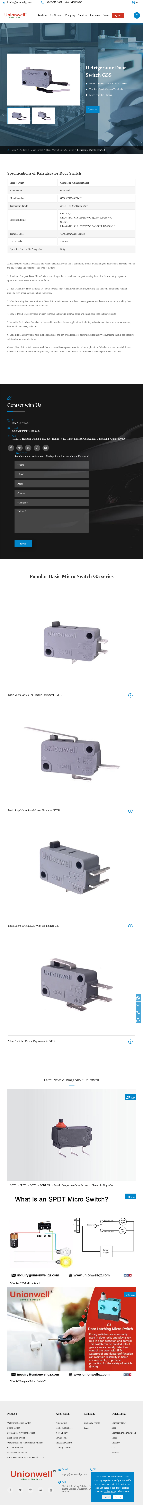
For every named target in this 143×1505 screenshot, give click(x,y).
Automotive (61, 1430)
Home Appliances (64, 1435)
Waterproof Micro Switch (19, 1430)
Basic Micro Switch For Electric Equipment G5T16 (35, 693)
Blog (113, 1435)
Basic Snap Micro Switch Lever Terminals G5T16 (34, 809)
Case (113, 1455)
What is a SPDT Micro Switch (28, 1289)
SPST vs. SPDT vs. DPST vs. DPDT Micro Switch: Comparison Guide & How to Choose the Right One (71, 1191)
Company (70, 15)
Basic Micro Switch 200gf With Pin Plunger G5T (34, 924)
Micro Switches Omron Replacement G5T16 (31, 1040)
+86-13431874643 (73, 2)
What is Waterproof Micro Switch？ (31, 1388)
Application (56, 15)
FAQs (86, 1435)
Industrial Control (64, 1450)
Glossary (115, 1450)
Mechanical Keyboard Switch (21, 1440)
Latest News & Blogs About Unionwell (71, 1081)
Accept (118, 1497)
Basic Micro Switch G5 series (60, 150)
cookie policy (110, 1491)
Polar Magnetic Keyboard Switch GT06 (25, 1465)
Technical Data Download (123, 1440)
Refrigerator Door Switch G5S (91, 150)
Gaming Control (63, 1455)
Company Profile (92, 1430)
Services (82, 15)
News (106, 15)
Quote (92, 109)
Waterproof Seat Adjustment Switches (25, 1450)
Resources (95, 15)
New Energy (62, 1440)
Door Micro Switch (16, 1445)
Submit (23, 543)
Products (42, 15)
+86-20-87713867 (53, 2)
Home (13, 150)
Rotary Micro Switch (17, 1460)
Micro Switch (36, 150)
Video (114, 1445)
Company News (118, 1430)
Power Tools (62, 1445)
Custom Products (15, 1455)
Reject (107, 1497)
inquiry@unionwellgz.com (19, 2)
